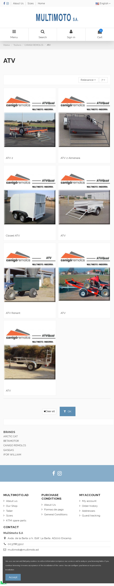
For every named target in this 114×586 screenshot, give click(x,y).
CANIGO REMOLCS (14, 445)
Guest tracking (91, 515)
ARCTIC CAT (10, 436)
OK (67, 411)
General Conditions (55, 514)
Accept (13, 577)
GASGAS (8, 450)
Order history (90, 505)
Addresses (88, 510)
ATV (63, 235)
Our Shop (11, 505)
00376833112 (16, 544)
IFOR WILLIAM (12, 454)
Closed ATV (13, 235)
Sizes (31, 3)
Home (41, 3)
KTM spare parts (16, 520)
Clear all (49, 411)
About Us (18, 3)
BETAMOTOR (11, 440)
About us (11, 501)
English (103, 3)
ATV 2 (9, 158)
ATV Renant (13, 313)
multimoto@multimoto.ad (23, 549)
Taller (9, 510)
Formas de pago (54, 509)
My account (89, 501)
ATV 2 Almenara (70, 158)
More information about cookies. (28, 570)
